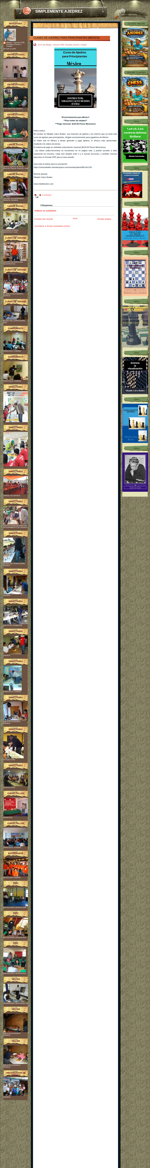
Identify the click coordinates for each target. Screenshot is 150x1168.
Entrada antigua (104, 219)
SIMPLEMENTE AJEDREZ (58, 11)
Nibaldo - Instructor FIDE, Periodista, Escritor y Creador (15, 44)
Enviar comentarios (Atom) (58, 226)
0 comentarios (46, 195)
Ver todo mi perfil (9, 49)
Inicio (75, 218)
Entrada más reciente (43, 219)
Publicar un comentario (45, 211)
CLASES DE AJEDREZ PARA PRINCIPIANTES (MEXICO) (66, 37)
